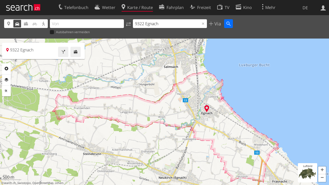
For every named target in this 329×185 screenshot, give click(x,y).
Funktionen (6, 91)
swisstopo (24, 183)
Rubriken (6, 68)
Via (217, 24)
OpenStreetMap (42, 183)
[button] (322, 170)
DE (305, 8)
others (59, 183)
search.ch (10, 183)
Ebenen (6, 80)
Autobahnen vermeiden (70, 32)
